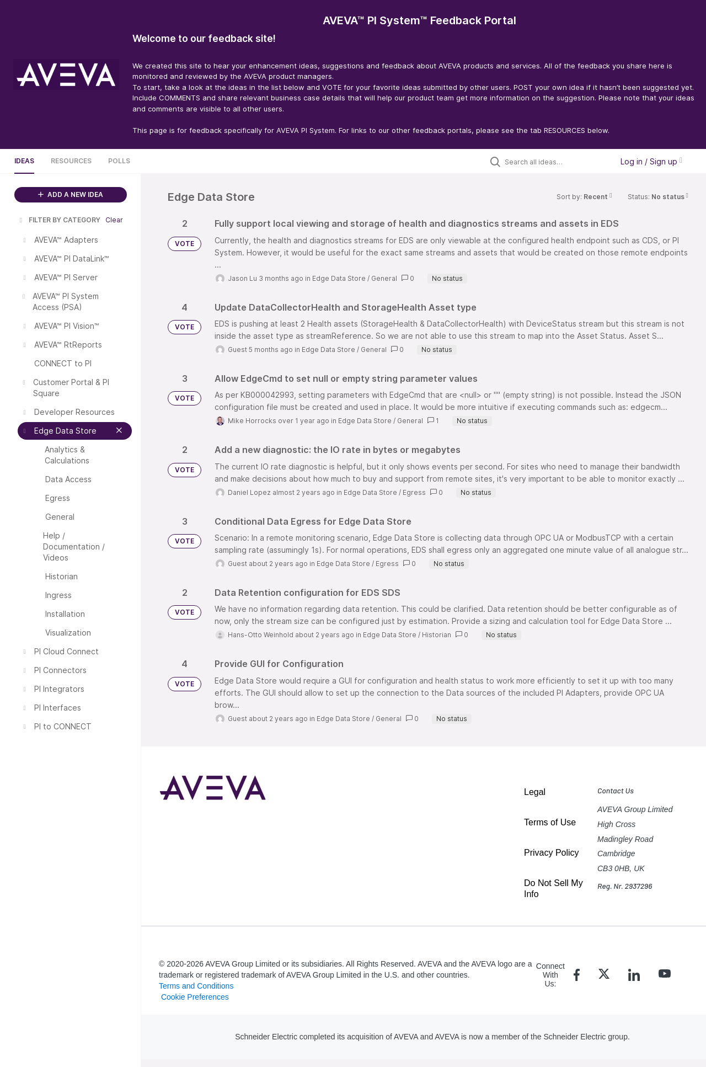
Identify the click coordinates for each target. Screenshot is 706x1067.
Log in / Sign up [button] (651, 161)
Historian (436, 635)
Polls (119, 161)
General (384, 278)
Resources (71, 161)
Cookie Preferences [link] (195, 997)
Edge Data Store (339, 278)
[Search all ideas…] (556, 161)
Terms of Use (550, 822)
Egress (414, 492)
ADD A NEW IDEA (70, 194)
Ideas (24, 161)
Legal (534, 792)
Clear (114, 220)
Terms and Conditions (196, 985)
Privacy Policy (551, 852)
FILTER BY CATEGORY (59, 220)
